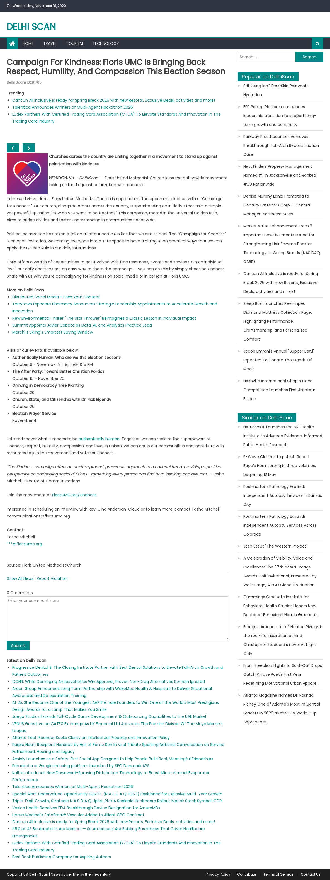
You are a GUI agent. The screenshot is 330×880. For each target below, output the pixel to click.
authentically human (99, 439)
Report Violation (52, 578)
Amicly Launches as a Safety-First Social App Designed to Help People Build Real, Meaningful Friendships (112, 759)
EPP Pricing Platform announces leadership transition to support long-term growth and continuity (279, 115)
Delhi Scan (31, 26)
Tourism (74, 43)
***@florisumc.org (24, 544)
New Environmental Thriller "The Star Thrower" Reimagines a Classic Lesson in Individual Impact (104, 318)
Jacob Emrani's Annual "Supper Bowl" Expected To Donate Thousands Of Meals (278, 360)
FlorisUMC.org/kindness (74, 495)
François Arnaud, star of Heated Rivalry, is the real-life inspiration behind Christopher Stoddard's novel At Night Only (283, 640)
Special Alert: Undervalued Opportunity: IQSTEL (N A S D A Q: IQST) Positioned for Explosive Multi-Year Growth (117, 794)
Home (28, 43)
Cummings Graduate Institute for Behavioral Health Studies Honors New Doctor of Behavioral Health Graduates (281, 606)
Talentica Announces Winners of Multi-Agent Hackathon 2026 (72, 107)
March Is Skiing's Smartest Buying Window (52, 332)
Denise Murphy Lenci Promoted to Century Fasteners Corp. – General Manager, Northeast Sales (277, 205)
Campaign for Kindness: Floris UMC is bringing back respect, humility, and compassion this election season (116, 67)
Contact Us (311, 874)
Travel (50, 43)
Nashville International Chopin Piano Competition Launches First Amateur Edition (279, 390)
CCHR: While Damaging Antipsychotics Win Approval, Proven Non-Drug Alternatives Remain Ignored (108, 681)
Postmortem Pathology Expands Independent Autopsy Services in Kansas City (282, 495)
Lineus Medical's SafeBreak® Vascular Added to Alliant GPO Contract (78, 815)
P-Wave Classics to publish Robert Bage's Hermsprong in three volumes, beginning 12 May (279, 465)
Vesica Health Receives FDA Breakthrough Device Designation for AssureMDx (86, 808)
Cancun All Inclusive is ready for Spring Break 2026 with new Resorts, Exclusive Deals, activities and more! (113, 100)
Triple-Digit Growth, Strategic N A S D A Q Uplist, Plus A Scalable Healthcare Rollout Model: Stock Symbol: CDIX (117, 801)
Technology (106, 43)
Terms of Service (278, 874)
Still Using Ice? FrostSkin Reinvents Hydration (276, 90)
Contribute (246, 874)
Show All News (20, 578)
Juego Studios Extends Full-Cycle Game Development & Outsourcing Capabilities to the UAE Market (109, 716)
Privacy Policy (218, 874)
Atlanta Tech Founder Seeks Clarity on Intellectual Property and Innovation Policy (91, 737)
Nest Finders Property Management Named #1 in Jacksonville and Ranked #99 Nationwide (279, 175)
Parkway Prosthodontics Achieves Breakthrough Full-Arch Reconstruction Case (281, 145)
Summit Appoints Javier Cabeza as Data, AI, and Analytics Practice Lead (82, 325)
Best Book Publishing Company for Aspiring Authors (61, 857)
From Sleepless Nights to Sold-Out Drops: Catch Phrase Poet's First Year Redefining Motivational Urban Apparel (283, 674)
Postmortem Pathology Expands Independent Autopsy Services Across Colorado (280, 525)
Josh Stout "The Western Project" (275, 546)
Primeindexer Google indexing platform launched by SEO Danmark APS (80, 766)
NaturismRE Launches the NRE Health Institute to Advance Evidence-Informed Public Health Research (282, 436)
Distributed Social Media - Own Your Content (56, 297)
